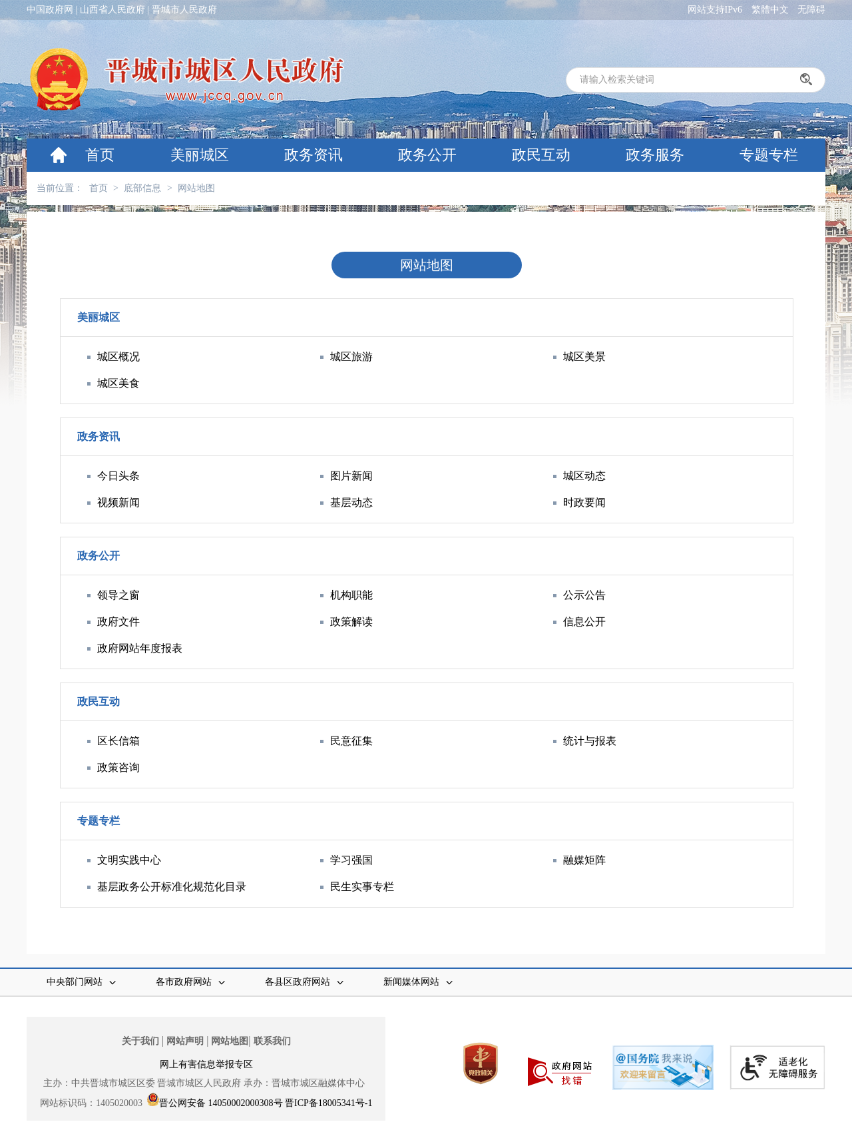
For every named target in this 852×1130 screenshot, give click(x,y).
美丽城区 (199, 154)
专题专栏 (769, 154)
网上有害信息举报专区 (206, 1064)
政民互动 (541, 154)
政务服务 (655, 154)
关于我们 (140, 1041)
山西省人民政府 (112, 10)
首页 (99, 154)
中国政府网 (50, 10)
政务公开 (427, 154)
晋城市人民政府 (184, 10)
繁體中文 (770, 10)
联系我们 (272, 1041)
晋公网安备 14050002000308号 (221, 1103)
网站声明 (185, 1041)
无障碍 (811, 10)
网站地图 (196, 188)
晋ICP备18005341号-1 (328, 1103)
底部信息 (142, 188)
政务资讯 (313, 154)
